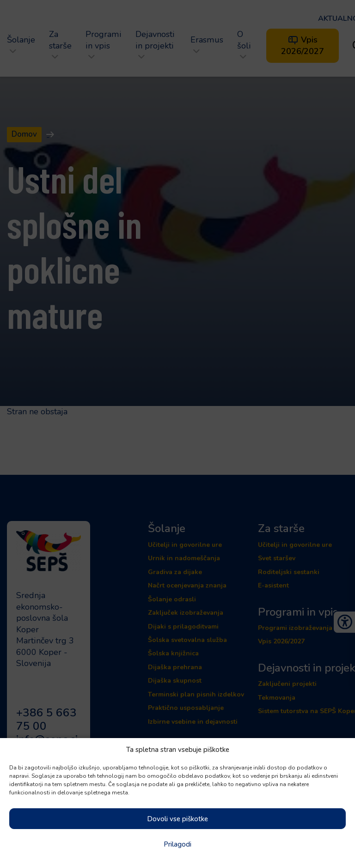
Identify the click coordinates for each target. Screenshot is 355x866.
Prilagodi (177, 844)
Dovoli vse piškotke (177, 819)
